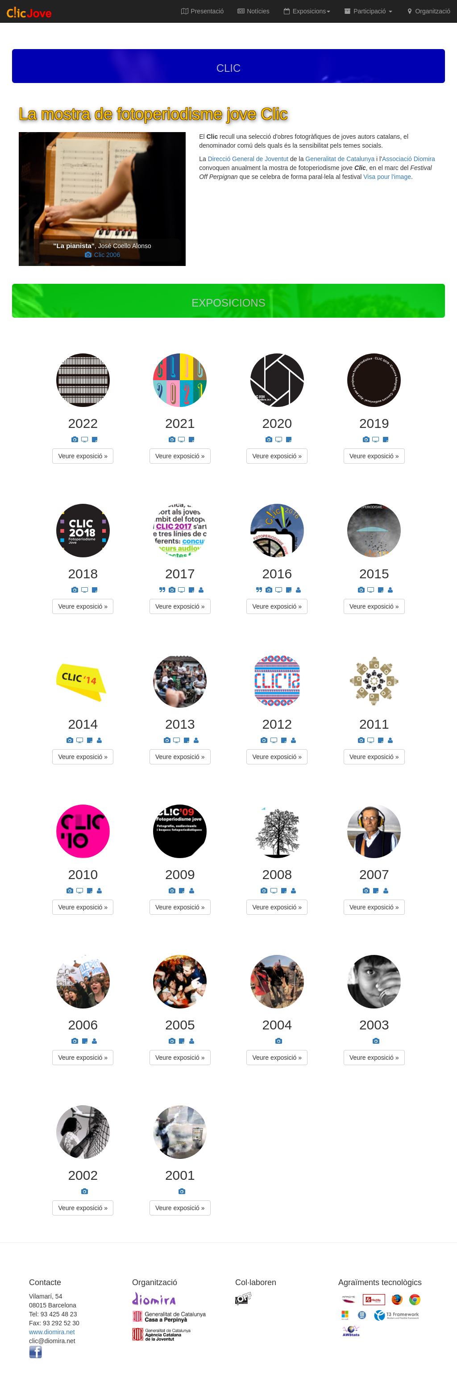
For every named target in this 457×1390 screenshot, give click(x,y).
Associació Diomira (408, 158)
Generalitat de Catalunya (339, 158)
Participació (368, 11)
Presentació (202, 11)
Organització (428, 11)
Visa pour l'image (387, 176)
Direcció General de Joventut (248, 158)
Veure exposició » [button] (83, 456)
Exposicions (307, 11)
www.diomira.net (52, 1332)
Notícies (253, 11)
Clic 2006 (102, 254)
